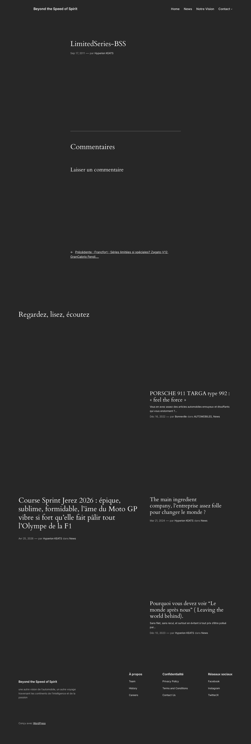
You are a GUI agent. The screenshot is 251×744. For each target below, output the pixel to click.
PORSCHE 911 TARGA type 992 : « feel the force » (190, 396)
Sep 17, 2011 (77, 53)
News (72, 538)
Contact (224, 9)
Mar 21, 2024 (157, 520)
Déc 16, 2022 (157, 416)
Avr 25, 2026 (26, 538)
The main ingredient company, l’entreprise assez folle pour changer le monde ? (186, 506)
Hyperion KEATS (104, 53)
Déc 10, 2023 (157, 632)
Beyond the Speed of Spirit (55, 9)
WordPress (39, 723)
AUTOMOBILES (203, 416)
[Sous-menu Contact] (231, 9)
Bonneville (181, 416)
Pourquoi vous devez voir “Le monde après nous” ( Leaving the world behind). (187, 610)
